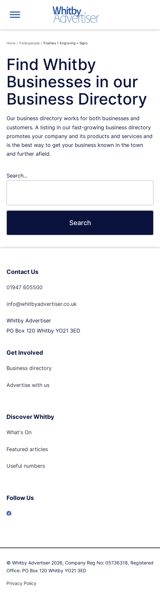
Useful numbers (26, 466)
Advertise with (24, 385)
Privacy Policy (21, 583)
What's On (19, 432)
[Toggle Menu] (15, 14)
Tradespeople (29, 43)
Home (11, 43)
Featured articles (27, 449)
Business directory (29, 368)
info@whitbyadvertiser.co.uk (42, 304)
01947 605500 (25, 287)
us (45, 385)
